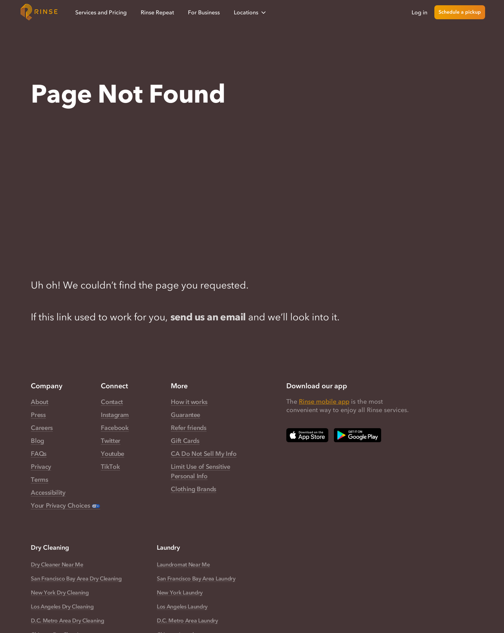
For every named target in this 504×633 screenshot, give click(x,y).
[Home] (39, 12)
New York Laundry (180, 592)
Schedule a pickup (460, 12)
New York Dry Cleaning (60, 592)
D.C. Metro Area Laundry (187, 620)
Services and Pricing (101, 12)
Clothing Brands (193, 489)
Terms (39, 480)
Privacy (41, 467)
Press (38, 415)
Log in (419, 12)
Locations (250, 12)
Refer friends (188, 428)
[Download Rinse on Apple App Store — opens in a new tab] (307, 435)
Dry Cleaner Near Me (57, 564)
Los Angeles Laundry (182, 606)
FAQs (39, 454)
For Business (204, 12)
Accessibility (48, 492)
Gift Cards (185, 441)
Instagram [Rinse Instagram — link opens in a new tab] (115, 415)
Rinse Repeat (157, 12)
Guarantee (185, 415)
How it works (189, 402)
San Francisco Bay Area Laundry (196, 578)
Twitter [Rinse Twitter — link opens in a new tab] (110, 441)
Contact (111, 402)
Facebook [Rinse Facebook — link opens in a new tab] (114, 428)
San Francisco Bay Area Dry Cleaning (76, 578)
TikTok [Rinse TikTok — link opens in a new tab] (110, 467)
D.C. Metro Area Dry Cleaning (67, 620)
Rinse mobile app (324, 401)
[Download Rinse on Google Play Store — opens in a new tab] (357, 435)
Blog (37, 441)
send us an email (208, 317)
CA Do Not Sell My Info (203, 454)
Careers (41, 428)
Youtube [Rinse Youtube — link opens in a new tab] (112, 454)
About (39, 402)
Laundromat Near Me (183, 564)
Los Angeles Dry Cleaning (62, 606)
